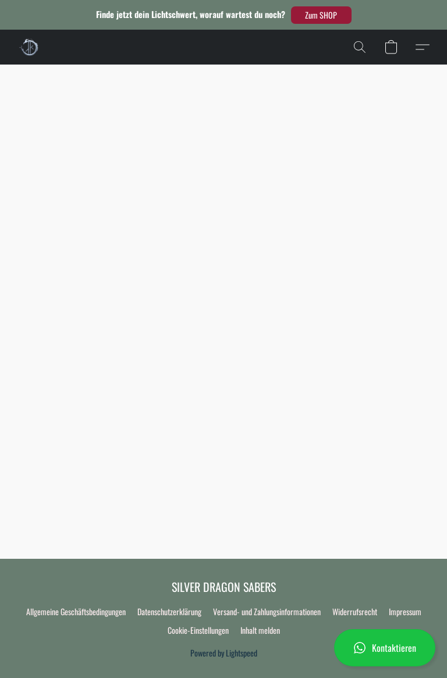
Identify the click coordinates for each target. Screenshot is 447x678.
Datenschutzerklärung (169, 611)
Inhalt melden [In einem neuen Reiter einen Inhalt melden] (260, 630)
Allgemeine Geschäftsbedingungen (76, 611)
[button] (321, 15)
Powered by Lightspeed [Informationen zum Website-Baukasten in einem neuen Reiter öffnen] (223, 653)
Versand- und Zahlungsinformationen (267, 611)
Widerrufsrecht (354, 611)
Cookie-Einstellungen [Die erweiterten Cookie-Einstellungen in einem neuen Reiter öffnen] (198, 630)
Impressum (405, 611)
